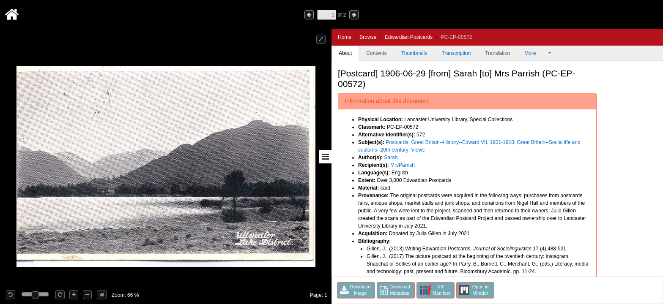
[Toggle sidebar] (325, 156)
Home (344, 37)
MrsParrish (402, 165)
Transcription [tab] (456, 53)
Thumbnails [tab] (414, 53)
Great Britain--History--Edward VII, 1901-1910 (462, 142)
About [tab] (345, 53)
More (535, 53)
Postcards (397, 142)
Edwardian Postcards (409, 37)
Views (418, 150)
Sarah (390, 157)
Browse (367, 37)
